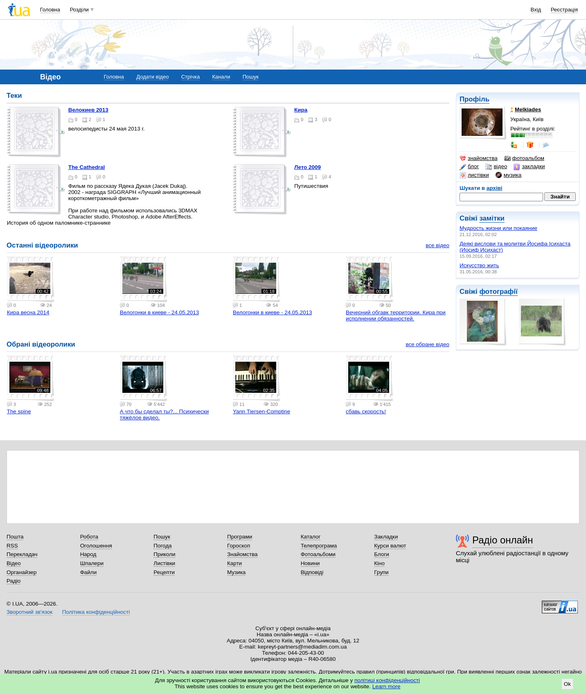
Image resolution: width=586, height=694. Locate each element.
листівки (474, 175)
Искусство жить (479, 265)
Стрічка (190, 77)
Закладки (386, 537)
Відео (14, 563)
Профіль (474, 99)
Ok (567, 684)
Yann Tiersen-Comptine (261, 411)
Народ (88, 554)
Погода (162, 546)
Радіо (13, 581)
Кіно (379, 563)
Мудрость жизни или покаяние (498, 228)
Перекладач (22, 554)
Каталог (311, 537)
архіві (495, 188)
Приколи (164, 554)
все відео (437, 245)
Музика (236, 572)
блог (469, 166)
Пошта (15, 537)
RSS (12, 546)
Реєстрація (564, 10)
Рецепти (164, 572)
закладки (529, 166)
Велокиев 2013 (88, 110)
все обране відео (427, 344)
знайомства (479, 158)
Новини (310, 563)
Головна (50, 10)
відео (496, 166)
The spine (19, 411)
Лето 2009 (307, 167)
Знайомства (242, 554)
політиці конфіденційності (387, 680)
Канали (221, 77)
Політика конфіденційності (96, 612)
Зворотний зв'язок (29, 612)
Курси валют (390, 546)
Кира (300, 110)
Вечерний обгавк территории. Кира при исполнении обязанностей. (396, 315)
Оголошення (96, 546)
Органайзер (21, 572)
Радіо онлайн (502, 539)
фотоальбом (524, 158)
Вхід (536, 10)
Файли (88, 572)
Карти (234, 563)
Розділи (79, 10)
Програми (239, 537)
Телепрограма (319, 546)
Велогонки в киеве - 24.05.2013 (159, 312)
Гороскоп (238, 546)
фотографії (498, 291)
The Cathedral (86, 167)
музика (508, 175)
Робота (89, 537)
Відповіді (312, 572)
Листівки (164, 563)
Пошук (251, 77)
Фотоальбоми (318, 554)
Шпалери (92, 563)
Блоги (381, 554)
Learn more (386, 686)
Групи (381, 572)
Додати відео (152, 77)
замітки (492, 218)
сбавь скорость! (366, 411)
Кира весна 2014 (28, 312)
